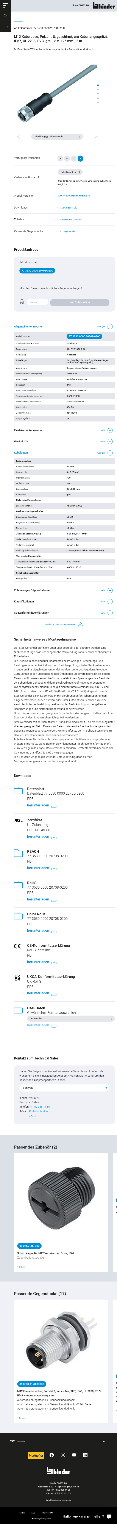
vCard (32, 1116)
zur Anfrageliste (80, 302)
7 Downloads (68, 208)
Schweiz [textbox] (28, 1087)
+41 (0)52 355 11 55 (61, 1493)
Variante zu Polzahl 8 (26, 177)
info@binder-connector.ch (58, 1500)
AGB (33, 1513)
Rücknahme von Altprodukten (72, 1518)
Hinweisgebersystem (41, 1518)
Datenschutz (65, 1513)
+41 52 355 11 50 (39, 1106)
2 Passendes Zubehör (70, 219)
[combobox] (64, 1087)
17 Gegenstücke (67, 231)
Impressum (47, 1513)
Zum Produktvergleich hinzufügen (74, 196)
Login (22, 1513)
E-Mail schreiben (39, 1111)
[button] (5, 5)
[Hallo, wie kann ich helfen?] (109, 1516)
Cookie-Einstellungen (88, 1513)
